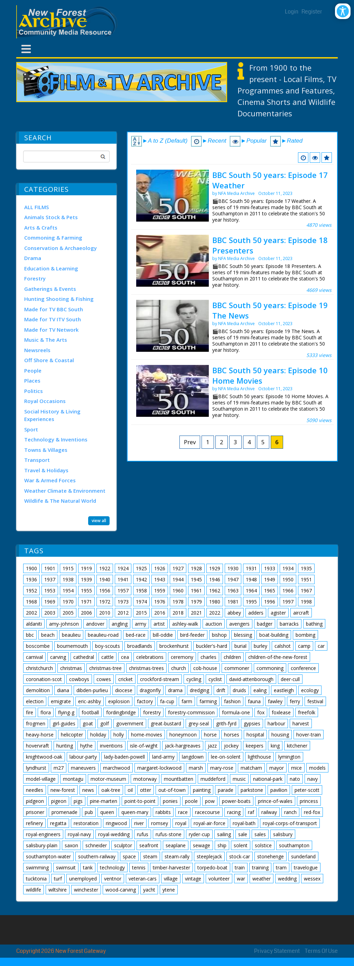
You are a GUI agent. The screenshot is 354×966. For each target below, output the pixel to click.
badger (264, 623)
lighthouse (259, 756)
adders (255, 612)
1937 (49, 579)
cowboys (79, 679)
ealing (260, 690)
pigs (78, 801)
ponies (170, 801)
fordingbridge (121, 712)
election (35, 701)
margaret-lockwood (159, 767)
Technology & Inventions (55, 439)
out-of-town (172, 790)
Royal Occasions (45, 400)
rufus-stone (168, 834)
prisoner (35, 812)
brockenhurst (174, 646)
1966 (288, 590)
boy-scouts (107, 646)
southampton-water (48, 856)
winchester (86, 889)
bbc (30, 635)
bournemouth (72, 646)
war (241, 878)
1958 (141, 590)
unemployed (83, 878)
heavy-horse (40, 734)
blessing (243, 635)
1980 (214, 601)
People (32, 370)
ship (221, 845)
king (275, 745)
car (321, 646)
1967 (306, 590)
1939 (86, 579)
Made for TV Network (51, 329)
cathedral (83, 657)
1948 (251, 579)
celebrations (150, 657)
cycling (193, 679)
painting (202, 790)
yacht (149, 889)
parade (225, 790)
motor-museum (108, 779)
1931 (251, 568)
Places (32, 380)
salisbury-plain (41, 845)
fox (260, 712)
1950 (288, 579)
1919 (86, 568)
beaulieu (71, 635)
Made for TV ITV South (52, 319)
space (129, 856)
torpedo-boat (212, 867)
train (240, 867)
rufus (142, 834)
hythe (86, 745)
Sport (31, 429)
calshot (282, 646)
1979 (196, 601)
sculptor (123, 845)
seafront (148, 845)
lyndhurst (36, 767)
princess (309, 801)
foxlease (281, 712)
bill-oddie (163, 635)
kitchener (297, 745)
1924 (123, 568)
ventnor (112, 878)
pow (210, 801)
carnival (34, 657)
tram (281, 867)
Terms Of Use (321, 951)
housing (280, 734)
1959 (159, 590)
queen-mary (134, 812)
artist (159, 623)
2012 (123, 612)
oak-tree (110, 790)
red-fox (312, 812)
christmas (71, 668)
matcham (251, 767)
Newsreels (37, 350)
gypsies (252, 723)
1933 (269, 568)
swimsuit (66, 867)
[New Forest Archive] (68, 21)
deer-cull (290, 679)
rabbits (163, 812)
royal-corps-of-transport (290, 823)
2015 (141, 612)
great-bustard (166, 723)
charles (208, 657)
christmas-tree (105, 668)
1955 (86, 590)
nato (295, 779)
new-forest (62, 790)
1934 (288, 568)
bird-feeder (192, 635)
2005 (68, 612)
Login (291, 12)
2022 (214, 612)
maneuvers (83, 767)
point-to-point (140, 801)
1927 (178, 568)
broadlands (139, 646)
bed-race (136, 635)
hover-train (308, 734)
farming (208, 701)
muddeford (213, 779)
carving (58, 657)
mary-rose (221, 767)
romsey (159, 823)
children (232, 657)
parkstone (252, 790)
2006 (86, 612)
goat (88, 723)
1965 (269, 590)
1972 (104, 601)
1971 (86, 601)
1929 (214, 568)
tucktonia (36, 878)
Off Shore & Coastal (49, 360)
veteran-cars (143, 878)
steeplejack (209, 856)
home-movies (146, 734)
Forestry (35, 278)
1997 (288, 601)
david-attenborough (251, 679)
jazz (212, 745)
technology (112, 867)
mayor (276, 767)
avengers (239, 623)
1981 (233, 601)
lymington (289, 756)
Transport (37, 459)
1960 (178, 590)
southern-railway (96, 856)
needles (34, 790)
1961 (196, 590)
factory (145, 701)
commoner (236, 668)
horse (210, 734)
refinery (34, 823)
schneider (96, 845)
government (129, 723)
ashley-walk (185, 623)
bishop (219, 635)
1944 (178, 579)
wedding (287, 878)
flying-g (66, 712)
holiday (98, 734)
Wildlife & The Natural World (60, 500)
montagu (73, 779)
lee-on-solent (226, 756)
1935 (306, 568)
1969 (49, 601)
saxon (71, 845)
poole (191, 801)
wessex (312, 878)
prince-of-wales (275, 801)
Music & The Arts (45, 339)
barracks (289, 623)
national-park (267, 779)
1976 (159, 601)
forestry (152, 712)
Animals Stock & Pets (51, 217)
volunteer (219, 878)
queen (107, 812)
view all (99, 521)
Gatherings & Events (50, 288)
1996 (269, 601)
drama (175, 690)
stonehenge (270, 856)
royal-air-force (209, 823)
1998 (306, 601)
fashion (232, 701)
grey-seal (198, 723)
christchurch (39, 668)
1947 (233, 579)
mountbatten (178, 779)
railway (269, 812)
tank (88, 867)
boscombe (38, 646)
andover (95, 623)
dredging (199, 690)
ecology (310, 690)
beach (48, 635)
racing (234, 812)
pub (89, 812)
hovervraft (37, 745)
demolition (38, 690)
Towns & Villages (45, 449)
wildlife (33, 889)
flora (45, 712)
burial (240, 646)
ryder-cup (199, 834)
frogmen (35, 723)
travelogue (306, 867)
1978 (178, 601)
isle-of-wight (144, 745)
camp (304, 646)
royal (180, 823)
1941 (123, 579)
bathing (314, 623)
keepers (254, 745)
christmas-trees (146, 668)
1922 (104, 568)
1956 (104, 590)
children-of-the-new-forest (277, 657)
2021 (196, 612)
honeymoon (183, 734)
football (90, 712)
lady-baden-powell (124, 756)
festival (315, 701)
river (139, 823)
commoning (270, 668)
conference (303, 668)
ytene (168, 889)
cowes (103, 679)
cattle (107, 657)
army (140, 623)
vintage (193, 878)
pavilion (278, 790)
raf (251, 812)
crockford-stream (159, 679)
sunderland (303, 856)
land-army (163, 756)
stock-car (239, 856)
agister (278, 612)
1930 (233, 568)
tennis (139, 867)
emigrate (61, 701)
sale (242, 834)
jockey (231, 745)
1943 (159, 579)
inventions (111, 745)
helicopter (72, 734)
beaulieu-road (103, 635)
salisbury (282, 834)
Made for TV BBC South (53, 309)
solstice (263, 845)
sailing (224, 834)
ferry (295, 701)
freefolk (306, 712)
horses (231, 734)
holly (118, 734)
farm (186, 701)
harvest (300, 723)
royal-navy (79, 834)
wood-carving (120, 889)
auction (213, 623)
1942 (141, 579)
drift (220, 690)
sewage (201, 845)
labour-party (83, 756)
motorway (145, 779)
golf (104, 723)
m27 (59, 767)
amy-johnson (64, 623)
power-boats (236, 801)
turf (58, 878)
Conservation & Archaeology (60, 247)
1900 (31, 568)
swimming (37, 867)
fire (29, 712)
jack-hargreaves (183, 745)
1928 (196, 568)
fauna (254, 701)
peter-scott (307, 790)
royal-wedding (114, 834)
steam (150, 856)
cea (125, 657)
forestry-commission (191, 712)
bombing (305, 635)
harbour (276, 723)
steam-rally (177, 856)
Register (311, 12)
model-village (41, 779)
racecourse (207, 812)
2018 (178, 612)
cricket (125, 679)
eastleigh (284, 690)
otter (145, 790)
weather (261, 878)
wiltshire (57, 889)
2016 (159, 612)
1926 (159, 568)
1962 (214, 590)
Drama (32, 257)
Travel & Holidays (46, 470)
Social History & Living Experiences (52, 415)
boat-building (273, 635)
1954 (68, 590)
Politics (33, 390)
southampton (294, 845)
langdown (193, 756)
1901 (49, 568)
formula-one (236, 712)
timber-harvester (171, 867)
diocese (123, 690)
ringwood (116, 823)
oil (130, 790)
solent (241, 845)
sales (260, 834)
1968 (31, 601)
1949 (269, 579)
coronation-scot (44, 679)
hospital (255, 734)
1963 (233, 590)
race (183, 812)
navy (312, 779)
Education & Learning (51, 268)
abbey (234, 612)
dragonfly (150, 690)
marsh (196, 767)
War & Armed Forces (50, 480)
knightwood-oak (44, 756)
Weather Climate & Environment (64, 490)
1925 (141, 568)
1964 (251, 590)
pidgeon (35, 801)
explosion (119, 701)
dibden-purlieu (92, 690)
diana (63, 690)
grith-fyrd (226, 723)
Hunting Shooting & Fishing (59, 298)
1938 (68, 579)
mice (296, 767)
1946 (214, 579)
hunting (64, 745)
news (88, 790)
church (178, 668)
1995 (251, 601)
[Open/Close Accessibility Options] (343, 11)
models (317, 767)
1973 (123, 601)
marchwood (116, 767)
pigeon (58, 801)
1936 (31, 579)
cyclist (215, 679)
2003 (49, 612)
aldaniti (34, 623)
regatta (58, 823)
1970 (68, 601)
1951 (306, 579)
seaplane (176, 845)
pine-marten (103, 801)
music (239, 779)
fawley (275, 701)
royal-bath (244, 823)
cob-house (205, 668)
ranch (290, 812)
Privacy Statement (277, 951)
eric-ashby (89, 701)
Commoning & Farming (53, 237)
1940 (104, 579)
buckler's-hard (211, 646)
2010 (104, 612)
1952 (31, 590)
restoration (86, 823)
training (260, 867)
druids (239, 690)
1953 (49, 590)
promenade (64, 812)
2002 (31, 612)
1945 (196, 579)
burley (260, 646)
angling (120, 623)
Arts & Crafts (40, 227)
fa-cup (167, 701)
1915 (68, 568)
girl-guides (64, 723)
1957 (123, 590)
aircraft (301, 612)
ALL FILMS (36, 207)
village (171, 878)
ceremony (182, 657)
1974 (141, 601)
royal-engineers (43, 834)
